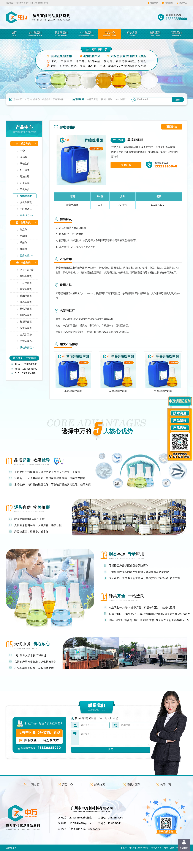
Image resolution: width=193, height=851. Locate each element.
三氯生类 (25, 189)
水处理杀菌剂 (27, 270)
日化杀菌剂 (26, 308)
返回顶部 (183, 848)
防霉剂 (23, 236)
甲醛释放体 (26, 209)
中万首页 (34, 784)
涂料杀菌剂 (26, 276)
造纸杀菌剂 (26, 295)
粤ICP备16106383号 (138, 847)
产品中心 (35, 99)
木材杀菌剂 (26, 282)
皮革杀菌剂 (26, 289)
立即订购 (126, 165)
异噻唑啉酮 (58, 99)
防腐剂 (23, 229)
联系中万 (183, 3)
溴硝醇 (23, 157)
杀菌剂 (23, 242)
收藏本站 (154, 3)
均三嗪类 (25, 170)
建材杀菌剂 (26, 315)
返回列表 (171, 126)
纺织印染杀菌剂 (28, 341)
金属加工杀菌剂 (28, 334)
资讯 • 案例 (134, 784)
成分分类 (46, 99)
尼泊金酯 (25, 176)
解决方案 (99, 784)
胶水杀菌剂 (26, 328)
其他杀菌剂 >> (27, 347)
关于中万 (165, 784)
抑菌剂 (23, 249)
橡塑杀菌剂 (26, 321)
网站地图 (169, 3)
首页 (27, 99)
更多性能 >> (26, 255)
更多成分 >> (26, 215)
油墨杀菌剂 (26, 302)
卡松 (22, 150)
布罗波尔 (25, 183)
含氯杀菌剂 (26, 202)
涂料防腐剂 (92, 99)
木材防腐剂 (120, 99)
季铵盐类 (25, 163)
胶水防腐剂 (106, 99)
